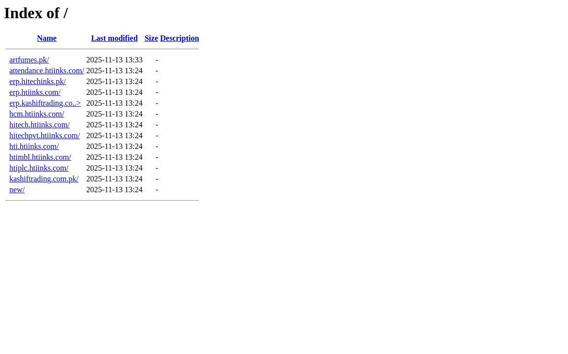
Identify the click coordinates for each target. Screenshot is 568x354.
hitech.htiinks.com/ (39, 124)
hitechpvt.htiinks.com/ (44, 135)
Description (179, 38)
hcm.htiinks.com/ (36, 114)
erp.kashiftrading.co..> (45, 103)
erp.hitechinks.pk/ (37, 81)
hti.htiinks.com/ (34, 146)
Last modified (114, 38)
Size (151, 38)
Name (47, 38)
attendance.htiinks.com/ (46, 70)
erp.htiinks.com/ (35, 92)
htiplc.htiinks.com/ (38, 168)
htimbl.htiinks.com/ (40, 157)
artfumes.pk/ (29, 60)
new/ (17, 189)
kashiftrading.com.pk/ (43, 179)
